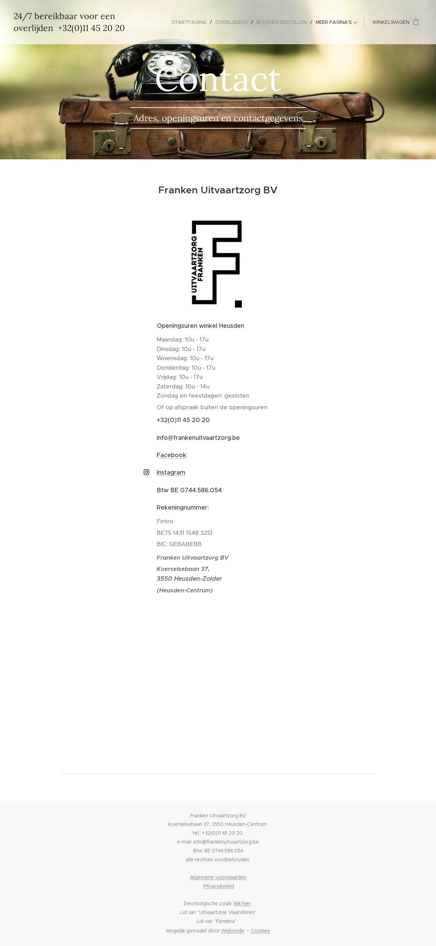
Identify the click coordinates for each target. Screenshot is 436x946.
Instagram (171, 472)
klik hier (242, 903)
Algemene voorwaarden (218, 877)
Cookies (260, 931)
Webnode (232, 931)
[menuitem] (191, 22)
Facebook (171, 455)
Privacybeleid (218, 886)
